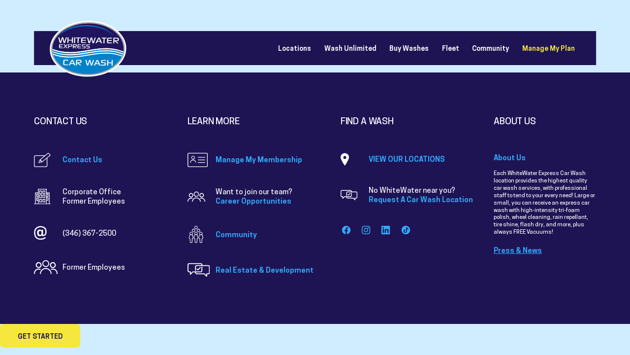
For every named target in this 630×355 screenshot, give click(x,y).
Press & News (518, 250)
